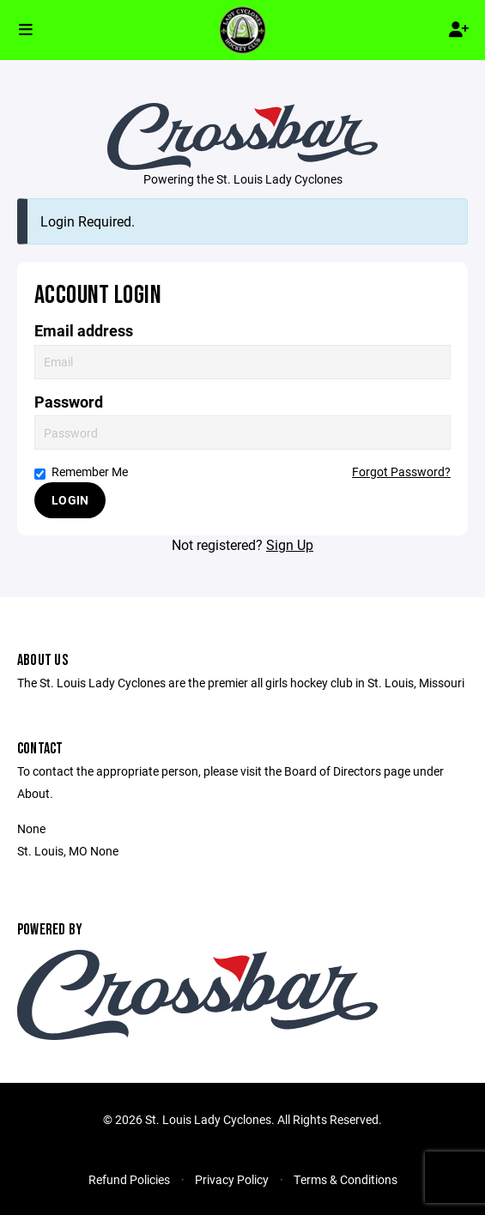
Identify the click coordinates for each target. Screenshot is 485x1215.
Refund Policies (129, 1179)
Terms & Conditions (345, 1179)
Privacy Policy (232, 1179)
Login (70, 500)
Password (68, 402)
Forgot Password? (401, 471)
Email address (83, 331)
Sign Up (289, 544)
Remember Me (81, 471)
